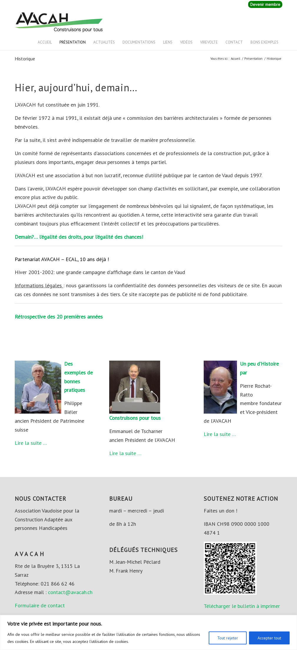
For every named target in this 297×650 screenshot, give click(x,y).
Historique (25, 59)
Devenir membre (265, 4)
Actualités (104, 42)
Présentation (72, 42)
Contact (234, 42)
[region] (148, 632)
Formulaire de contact (40, 605)
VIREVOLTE (209, 42)
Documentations (138, 42)
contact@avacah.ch (70, 592)
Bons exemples (264, 42)
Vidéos (186, 42)
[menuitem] (263, 4)
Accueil (45, 42)
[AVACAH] (59, 22)
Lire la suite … (31, 443)
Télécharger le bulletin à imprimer (242, 606)
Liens (167, 42)
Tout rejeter (227, 638)
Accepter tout (269, 638)
